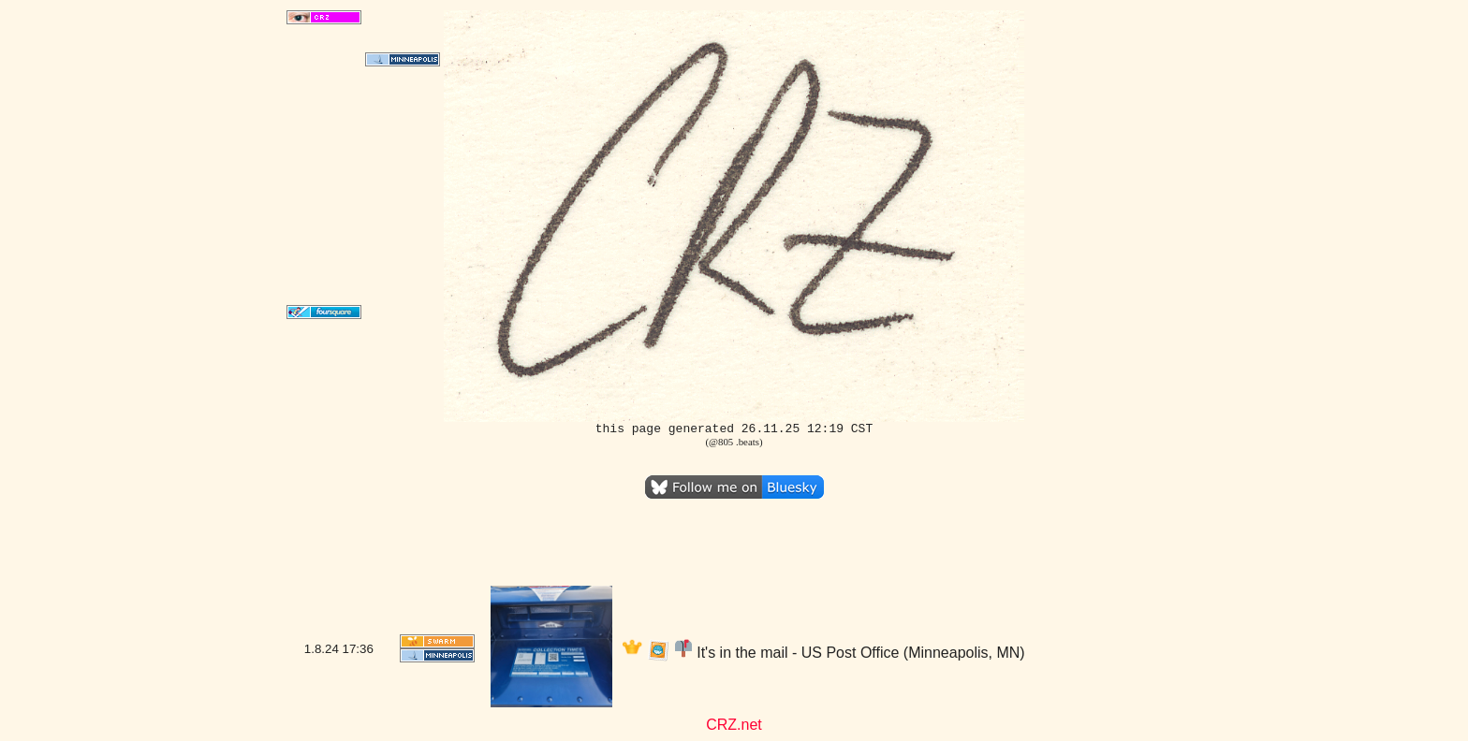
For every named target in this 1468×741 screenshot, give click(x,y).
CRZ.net (734, 725)
